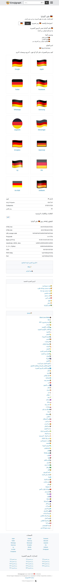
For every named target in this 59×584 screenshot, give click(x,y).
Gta (49, 319)
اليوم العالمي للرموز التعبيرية (43, 368)
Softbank (42, 190)
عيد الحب (48, 421)
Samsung (42, 109)
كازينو (49, 462)
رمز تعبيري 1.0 (13, 559)
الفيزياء (48, 358)
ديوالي (49, 395)
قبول (50, 300)
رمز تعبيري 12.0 (13, 563)
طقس (49, 416)
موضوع (29, 313)
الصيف (48, 349)
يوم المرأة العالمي (46, 520)
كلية (49, 470)
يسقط (49, 499)
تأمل (49, 370)
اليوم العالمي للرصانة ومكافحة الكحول (40, 366)
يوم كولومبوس (46, 525)
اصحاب (48, 324)
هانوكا (49, 494)
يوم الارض (48, 508)
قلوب (49, 455)
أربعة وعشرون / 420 (45, 322)
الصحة (48, 346)
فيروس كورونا (47, 445)
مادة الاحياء (47, 479)
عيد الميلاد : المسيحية (45, 436)
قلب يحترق (48, 295)
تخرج (49, 373)
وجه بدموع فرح (47, 286)
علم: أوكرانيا (48, 305)
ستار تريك (48, 404)
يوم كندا (48, 523)
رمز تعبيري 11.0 (46, 561)
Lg (17, 170)
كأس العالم (47, 460)
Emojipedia (13, 551)
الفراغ (49, 356)
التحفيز (48, 334)
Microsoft (46, 540)
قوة (49, 457)
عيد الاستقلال (47, 419)
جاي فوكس (47, 375)
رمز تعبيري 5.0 (29, 561)
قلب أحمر (48, 298)
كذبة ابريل (47, 465)
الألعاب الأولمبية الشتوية (44, 329)
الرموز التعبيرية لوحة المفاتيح (29, 262)
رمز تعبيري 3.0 (45, 559)
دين (49, 392)
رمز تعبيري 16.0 (29, 568)
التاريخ (49, 332)
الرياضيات (48, 341)
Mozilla (29, 547)
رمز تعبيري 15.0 (46, 565)
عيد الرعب (47, 424)
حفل (49, 387)
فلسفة (48, 443)
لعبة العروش (47, 472)
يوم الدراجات (47, 513)
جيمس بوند (47, 380)
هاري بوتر (48, 491)
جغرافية (48, 378)
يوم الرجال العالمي (45, 515)
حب (49, 382)
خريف (49, 390)
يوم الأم (48, 503)
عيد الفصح (47, 428)
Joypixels (17, 130)
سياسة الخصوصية (29, 577)
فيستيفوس (47, 448)
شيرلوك (48, 414)
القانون (48, 361)
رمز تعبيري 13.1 (13, 565)
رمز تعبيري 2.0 (29, 559)
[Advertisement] (29, 10)
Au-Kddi (17, 190)
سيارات (48, 407)
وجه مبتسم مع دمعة (46, 290)
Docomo (29, 549)
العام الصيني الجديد (45, 351)
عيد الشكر (48, 426)
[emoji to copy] (21, 23)
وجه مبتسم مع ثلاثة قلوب (45, 288)
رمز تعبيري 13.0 (46, 563)
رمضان (48, 399)
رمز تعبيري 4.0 (13, 561)
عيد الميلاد (48, 433)
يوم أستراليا (47, 501)
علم (8, 217)
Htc (42, 170)
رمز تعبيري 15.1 (13, 568)
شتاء (49, 411)
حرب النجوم (47, 385)
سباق (49, 402)
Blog (29, 267)
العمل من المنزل (46, 353)
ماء (49, 477)
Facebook (41, 89)
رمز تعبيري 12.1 (29, 563)
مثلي (49, 484)
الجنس (48, 339)
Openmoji (42, 150)
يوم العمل (48, 518)
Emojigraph (15, 3)
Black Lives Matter (45, 317)
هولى (49, 496)
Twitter (17, 89)
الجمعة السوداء (46, 336)
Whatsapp (17, 109)
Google (17, 69)
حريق (50, 303)
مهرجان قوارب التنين (45, 489)
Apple (42, 69)
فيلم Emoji (47, 453)
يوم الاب (48, 506)
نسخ (28, 23)
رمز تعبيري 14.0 (29, 565)
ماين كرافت (47, 482)
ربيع (49, 397)
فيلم (49, 450)
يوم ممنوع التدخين (46, 528)
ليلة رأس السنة (46, 474)
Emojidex (17, 150)
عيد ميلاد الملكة (46, 438)
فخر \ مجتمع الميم (46, 440)
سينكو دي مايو (47, 409)
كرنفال (48, 467)
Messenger (41, 130)
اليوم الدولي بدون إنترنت (44, 363)
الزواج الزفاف (47, 344)
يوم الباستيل (47, 511)
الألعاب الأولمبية (46, 327)
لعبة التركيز (29, 271)
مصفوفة (48, 486)
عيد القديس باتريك (45, 431)
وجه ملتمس (48, 293)
